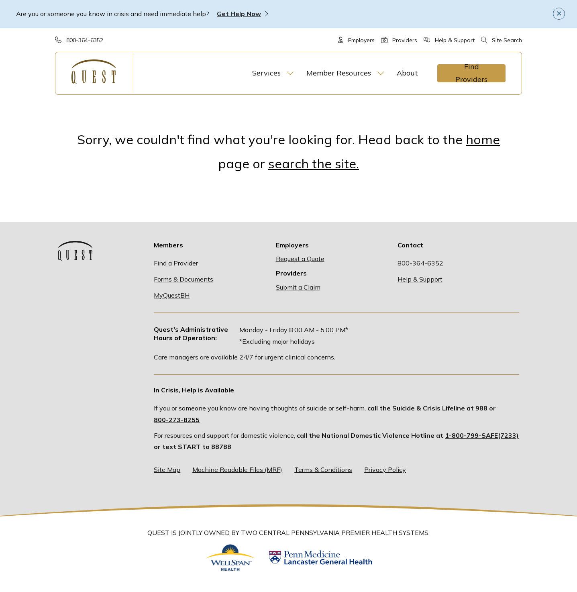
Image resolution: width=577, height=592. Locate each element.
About (407, 73)
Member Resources (338, 73)
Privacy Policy (385, 469)
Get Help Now (239, 14)
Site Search (507, 40)
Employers (361, 40)
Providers (404, 40)
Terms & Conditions (323, 469)
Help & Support (455, 40)
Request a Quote (300, 259)
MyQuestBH (172, 295)
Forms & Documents (183, 279)
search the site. (313, 163)
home (483, 139)
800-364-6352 (84, 40)
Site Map (167, 469)
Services (266, 73)
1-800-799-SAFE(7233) (482, 435)
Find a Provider (176, 263)
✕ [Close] (559, 13)
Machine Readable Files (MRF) (237, 469)
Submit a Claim (298, 287)
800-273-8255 (177, 420)
